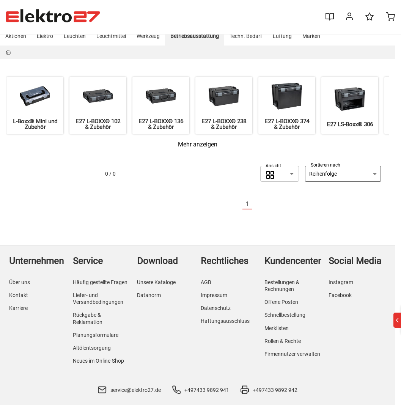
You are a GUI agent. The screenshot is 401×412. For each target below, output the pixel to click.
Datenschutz (216, 315)
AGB (206, 289)
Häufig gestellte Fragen (100, 289)
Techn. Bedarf (246, 43)
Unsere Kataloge (156, 289)
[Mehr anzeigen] (197, 151)
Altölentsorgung (92, 355)
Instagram (341, 289)
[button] (279, 181)
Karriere (18, 315)
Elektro (45, 43)
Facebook (340, 302)
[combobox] (279, 181)
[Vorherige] (237, 211)
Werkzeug (148, 43)
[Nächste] (256, 211)
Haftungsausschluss (225, 329)
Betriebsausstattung (194, 43)
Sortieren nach (325, 172)
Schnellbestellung (284, 322)
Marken (311, 43)
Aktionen (15, 43)
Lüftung (282, 43)
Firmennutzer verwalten (292, 361)
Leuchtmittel (111, 43)
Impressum (214, 302)
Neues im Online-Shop (98, 368)
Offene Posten (281, 309)
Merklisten (276, 335)
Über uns (19, 289)
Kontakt (18, 302)
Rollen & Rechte (282, 348)
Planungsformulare (95, 342)
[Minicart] (384, 17)
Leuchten (75, 43)
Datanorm (149, 302)
